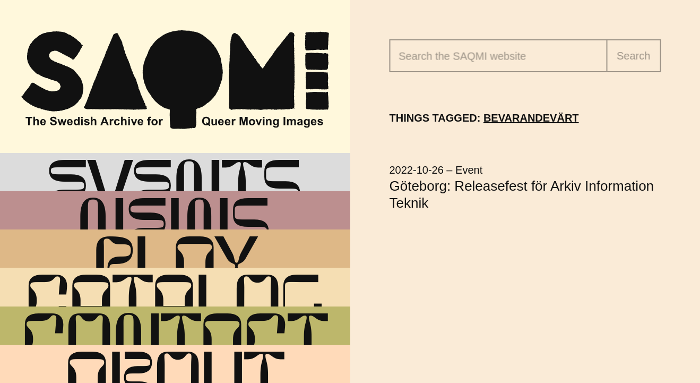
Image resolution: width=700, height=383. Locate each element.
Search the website (462, 56)
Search (633, 56)
